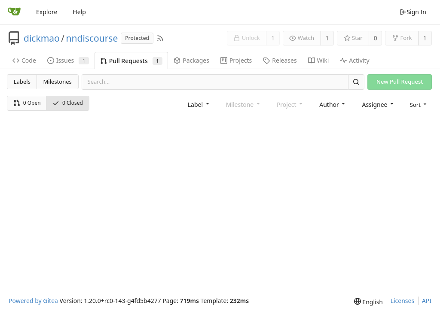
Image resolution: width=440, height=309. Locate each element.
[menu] (419, 104)
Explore (46, 12)
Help (79, 12)
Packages (191, 60)
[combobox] (199, 104)
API (426, 301)
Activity (354, 60)
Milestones (57, 81)
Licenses (403, 301)
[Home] (14, 12)
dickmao (42, 38)
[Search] (356, 81)
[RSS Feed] (160, 38)
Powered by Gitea (33, 301)
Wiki (318, 60)
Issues (68, 60)
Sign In (413, 12)
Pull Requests (131, 61)
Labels (22, 81)
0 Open (27, 102)
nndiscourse (92, 38)
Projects (236, 60)
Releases (279, 60)
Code (24, 60)
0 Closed (67, 102)
